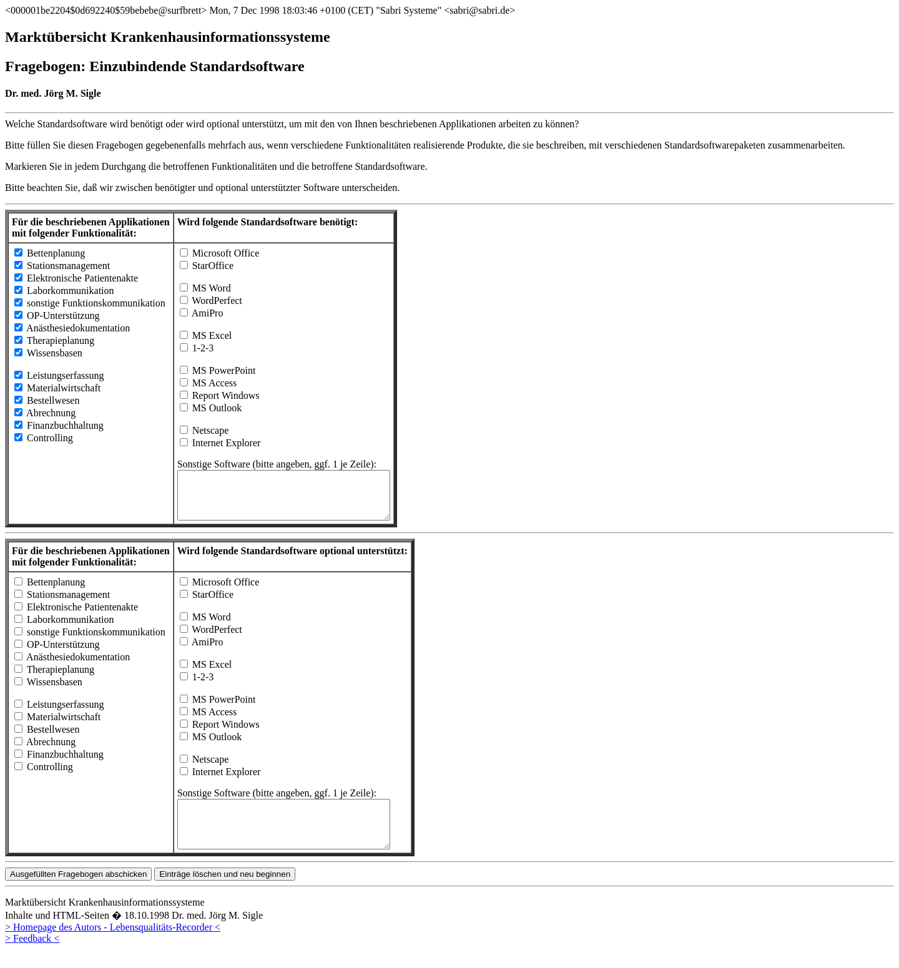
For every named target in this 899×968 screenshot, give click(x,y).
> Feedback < (32, 957)
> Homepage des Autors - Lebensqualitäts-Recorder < (112, 946)
